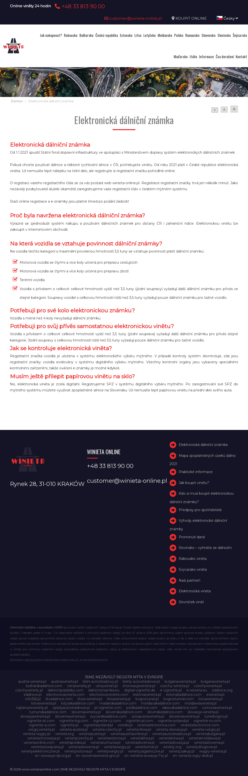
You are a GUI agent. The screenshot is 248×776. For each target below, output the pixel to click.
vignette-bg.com (73, 721)
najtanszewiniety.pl (32, 707)
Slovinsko (224, 35)
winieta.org (64, 734)
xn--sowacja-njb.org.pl (53, 755)
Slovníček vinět (191, 602)
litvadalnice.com (59, 699)
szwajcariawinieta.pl (148, 716)
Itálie (193, 56)
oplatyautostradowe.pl (71, 707)
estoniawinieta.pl (147, 694)
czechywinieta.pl (208, 686)
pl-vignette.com (108, 707)
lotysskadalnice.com (78, 703)
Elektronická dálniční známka (203, 445)
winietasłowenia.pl (84, 747)
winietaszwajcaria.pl (47, 747)
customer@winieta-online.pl (133, 18)
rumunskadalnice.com (48, 712)
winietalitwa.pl (142, 738)
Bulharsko (86, 35)
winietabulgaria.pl (210, 734)
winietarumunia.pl (105, 742)
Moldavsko (165, 35)
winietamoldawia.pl (205, 738)
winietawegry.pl (117, 747)
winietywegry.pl (110, 751)
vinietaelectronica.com (156, 725)
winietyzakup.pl (181, 751)
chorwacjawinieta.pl (139, 686)
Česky (227, 18)
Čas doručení (225, 56)
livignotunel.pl (147, 699)
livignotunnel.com (178, 699)
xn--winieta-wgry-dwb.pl (193, 755)
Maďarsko (181, 56)
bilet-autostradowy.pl (100, 681)
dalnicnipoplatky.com (65, 690)
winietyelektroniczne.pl (40, 751)
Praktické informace (196, 472)
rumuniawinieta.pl (217, 707)
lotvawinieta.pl (211, 699)
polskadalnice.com (141, 707)
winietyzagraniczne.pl (146, 751)
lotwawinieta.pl (43, 703)
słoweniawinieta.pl (184, 716)
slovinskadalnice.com (165, 712)
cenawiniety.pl (79, 686)
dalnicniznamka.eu (103, 690)
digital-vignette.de (139, 690)
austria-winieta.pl (32, 681)
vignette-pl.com (139, 721)
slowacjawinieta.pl (35, 716)
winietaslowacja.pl (174, 742)
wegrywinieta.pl (41, 729)
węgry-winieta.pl (213, 751)
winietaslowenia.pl (209, 742)
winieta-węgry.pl (36, 734)
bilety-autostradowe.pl (141, 681)
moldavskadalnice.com (160, 703)
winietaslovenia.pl (140, 742)
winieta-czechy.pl (107, 729)
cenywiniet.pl (107, 686)
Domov (17, 101)
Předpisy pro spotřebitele (200, 510)
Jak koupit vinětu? (194, 483)
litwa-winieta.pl (90, 699)
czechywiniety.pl (29, 690)
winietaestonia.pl (112, 738)
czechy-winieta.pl (174, 686)
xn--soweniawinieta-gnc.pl (97, 755)
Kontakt (241, 56)
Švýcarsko (240, 35)
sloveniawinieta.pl (86, 712)
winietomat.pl (146, 747)
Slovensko (209, 35)
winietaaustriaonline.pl (128, 734)
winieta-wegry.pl (206, 729)
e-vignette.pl (171, 690)
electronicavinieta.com (65, 694)
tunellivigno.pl (216, 716)
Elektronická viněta (195, 591)
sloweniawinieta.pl (70, 716)
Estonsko (126, 35)
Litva (137, 35)
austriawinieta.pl (64, 681)
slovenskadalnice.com (124, 712)
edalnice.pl (32, 694)
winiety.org (172, 747)
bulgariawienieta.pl (180, 681)
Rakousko (71, 35)
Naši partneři (189, 580)
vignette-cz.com (107, 721)
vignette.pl (69, 725)
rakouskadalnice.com (179, 707)
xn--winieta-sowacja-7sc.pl (146, 755)
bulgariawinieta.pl (215, 681)
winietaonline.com (39, 742)
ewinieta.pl (215, 694)
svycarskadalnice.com (108, 716)
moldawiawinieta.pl (201, 703)
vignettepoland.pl (98, 725)
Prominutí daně (192, 537)
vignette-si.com (42, 725)
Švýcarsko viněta (193, 569)
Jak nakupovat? (51, 35)
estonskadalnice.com (184, 694)
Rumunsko (192, 35)
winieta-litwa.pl (138, 729)
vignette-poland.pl (173, 721)
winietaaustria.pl (92, 734)
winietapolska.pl (72, 742)
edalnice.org (222, 690)
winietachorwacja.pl (43, 738)
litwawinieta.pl (119, 699)
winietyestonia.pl (78, 751)
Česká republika (106, 35)
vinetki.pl (125, 725)
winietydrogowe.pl (201, 747)
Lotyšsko (149, 35)
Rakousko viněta (193, 558)
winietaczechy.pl (79, 738)
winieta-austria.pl (74, 729)
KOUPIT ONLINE (191, 18)
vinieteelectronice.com (199, 725)
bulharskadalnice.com (44, 686)
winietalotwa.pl (171, 738)
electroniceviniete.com (108, 694)
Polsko (178, 35)
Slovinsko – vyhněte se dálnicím (205, 548)
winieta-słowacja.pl (171, 729)
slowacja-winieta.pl (202, 712)
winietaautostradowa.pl (171, 734)
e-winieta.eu (196, 690)
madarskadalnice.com (118, 703)
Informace (206, 56)
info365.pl (33, 699)
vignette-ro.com (207, 721)
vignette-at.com (40, 721)
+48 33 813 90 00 (79, 6)
